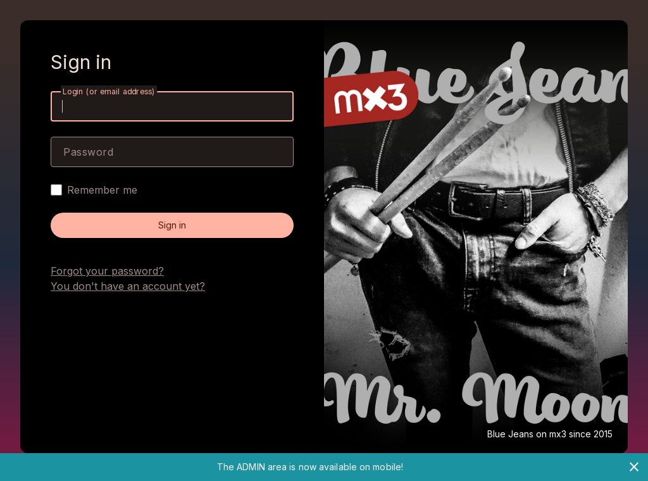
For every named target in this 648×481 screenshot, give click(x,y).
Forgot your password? (107, 271)
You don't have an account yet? (128, 286)
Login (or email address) (109, 91)
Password (88, 152)
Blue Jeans (510, 433)
